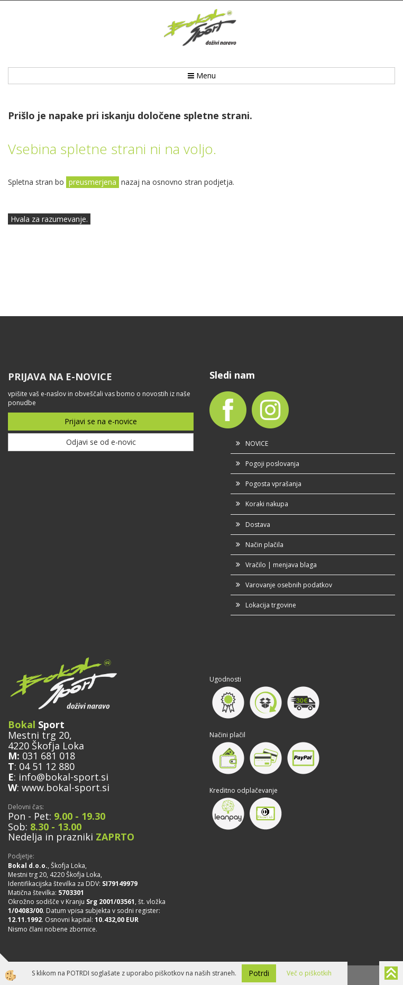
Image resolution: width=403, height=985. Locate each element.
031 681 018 (48, 755)
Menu (202, 75)
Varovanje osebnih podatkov (288, 584)
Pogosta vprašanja (273, 483)
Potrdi (259, 973)
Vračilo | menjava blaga (281, 564)
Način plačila (264, 544)
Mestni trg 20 (38, 735)
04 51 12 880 (47, 766)
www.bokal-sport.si (65, 787)
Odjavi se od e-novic (101, 442)
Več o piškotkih (309, 973)
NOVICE (256, 443)
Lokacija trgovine (270, 605)
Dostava (257, 524)
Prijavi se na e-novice (101, 421)
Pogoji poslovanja (272, 463)
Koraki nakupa (266, 503)
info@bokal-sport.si (63, 777)
